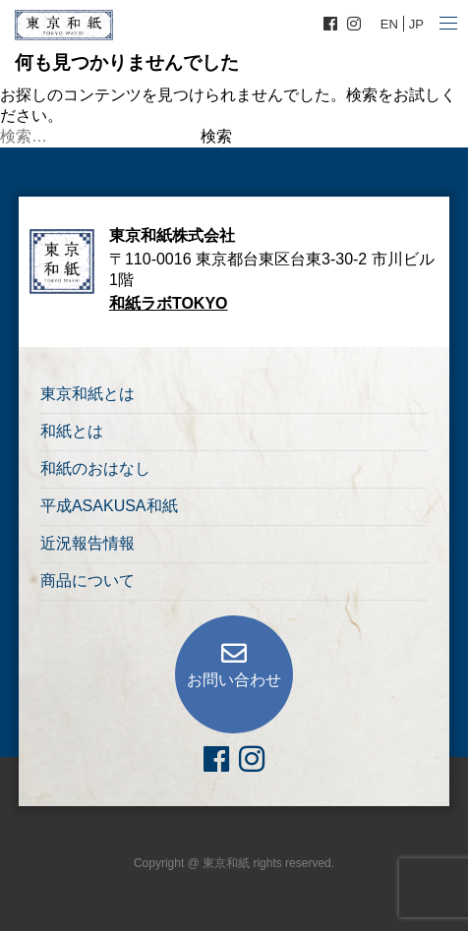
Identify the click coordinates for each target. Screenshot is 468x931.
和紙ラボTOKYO (168, 303)
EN (389, 24)
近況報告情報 (87, 543)
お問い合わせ (234, 679)
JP (416, 24)
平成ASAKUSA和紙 (109, 505)
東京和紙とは (87, 393)
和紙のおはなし (95, 468)
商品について (87, 580)
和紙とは (71, 431)
